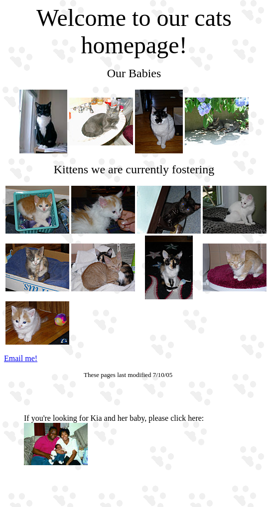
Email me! (20, 358)
